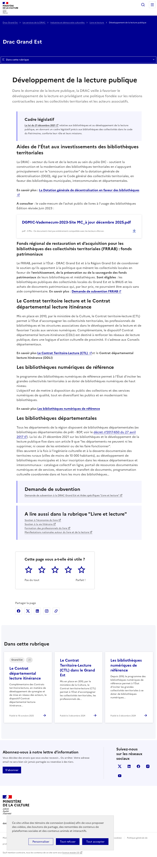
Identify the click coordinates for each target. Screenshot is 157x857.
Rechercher (143, 4)
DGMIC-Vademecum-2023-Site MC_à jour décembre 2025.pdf (76, 222)
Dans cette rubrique (78, 60)
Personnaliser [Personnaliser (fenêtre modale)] (40, 842)
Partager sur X (28, 611)
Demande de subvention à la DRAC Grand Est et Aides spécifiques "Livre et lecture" (72, 495)
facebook (138, 766)
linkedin (129, 766)
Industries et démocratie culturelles (67, 22)
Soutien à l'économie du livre (41, 520)
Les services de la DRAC (34, 22)
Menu (152, 4)
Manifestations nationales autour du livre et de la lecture (57, 532)
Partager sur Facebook (18, 611)
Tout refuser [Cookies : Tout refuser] (67, 842)
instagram (147, 766)
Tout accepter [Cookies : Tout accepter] (95, 842)
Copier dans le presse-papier (56, 611)
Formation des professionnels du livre (46, 528)
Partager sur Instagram (46, 611)
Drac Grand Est (10, 22)
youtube (119, 775)
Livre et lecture (97, 22)
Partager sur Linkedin (37, 611)
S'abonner (11, 770)
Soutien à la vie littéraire (39, 524)
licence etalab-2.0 (70, 852)
